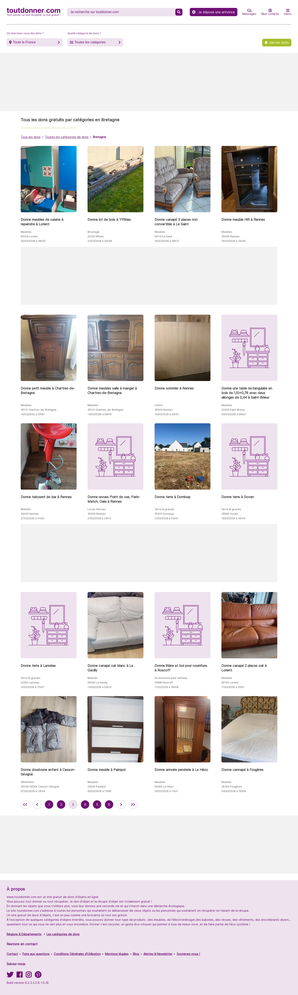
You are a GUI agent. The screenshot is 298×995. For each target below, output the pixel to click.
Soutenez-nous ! (188, 954)
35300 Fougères (231, 786)
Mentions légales (117, 954)
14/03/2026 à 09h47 (100, 414)
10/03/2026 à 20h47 (167, 414)
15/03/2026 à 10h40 (233, 241)
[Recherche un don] (121, 12)
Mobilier (26, 509)
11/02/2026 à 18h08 (166, 687)
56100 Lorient (29, 236)
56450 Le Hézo (164, 786)
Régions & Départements (24, 934)
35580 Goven (229, 513)
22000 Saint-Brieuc (233, 409)
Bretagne (99, 137)
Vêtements (27, 782)
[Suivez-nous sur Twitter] (10, 976)
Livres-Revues (97, 509)
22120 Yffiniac (96, 236)
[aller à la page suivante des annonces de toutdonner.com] (121, 804)
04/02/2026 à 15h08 (233, 791)
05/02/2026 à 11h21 (166, 791)
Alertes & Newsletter (157, 954)
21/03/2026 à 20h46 (100, 241)
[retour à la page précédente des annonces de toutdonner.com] (37, 804)
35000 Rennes (230, 236)
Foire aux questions (35, 954)
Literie (158, 405)
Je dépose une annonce (213, 12)
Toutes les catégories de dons (67, 137)
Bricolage (93, 231)
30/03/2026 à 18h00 (33, 241)
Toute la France (24, 42)
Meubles (26, 231)
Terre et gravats (164, 509)
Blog (136, 954)
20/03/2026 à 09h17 (167, 241)
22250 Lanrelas (30, 682)
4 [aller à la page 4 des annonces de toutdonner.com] (85, 804)
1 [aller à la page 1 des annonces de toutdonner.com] (49, 804)
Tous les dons (31, 137)
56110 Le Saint (163, 236)
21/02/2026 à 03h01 (167, 518)
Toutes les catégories (90, 42)
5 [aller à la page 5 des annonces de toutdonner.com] (97, 804)
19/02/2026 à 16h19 (233, 518)
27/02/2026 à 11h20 (32, 518)
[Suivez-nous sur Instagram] (28, 976)
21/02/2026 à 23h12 (99, 518)
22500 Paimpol (97, 786)
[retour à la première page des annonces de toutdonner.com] (25, 804)
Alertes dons (279, 42)
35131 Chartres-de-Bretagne (38, 409)
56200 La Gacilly (98, 682)
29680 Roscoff (164, 682)
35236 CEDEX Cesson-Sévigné (40, 786)
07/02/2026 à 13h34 (33, 791)
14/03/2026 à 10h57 (33, 414)
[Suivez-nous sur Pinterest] (38, 976)
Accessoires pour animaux (171, 678)
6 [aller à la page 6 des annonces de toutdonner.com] (109, 804)
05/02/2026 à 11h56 (99, 791)
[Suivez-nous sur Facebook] (19, 976)
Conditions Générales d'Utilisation (77, 954)
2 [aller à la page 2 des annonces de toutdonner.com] (61, 804)
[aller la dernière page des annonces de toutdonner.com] (133, 804)
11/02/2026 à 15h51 (232, 687)
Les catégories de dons (63, 934)
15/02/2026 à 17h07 (32, 687)
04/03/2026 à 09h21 (233, 414)
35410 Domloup (164, 513)
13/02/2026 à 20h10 (100, 687)
